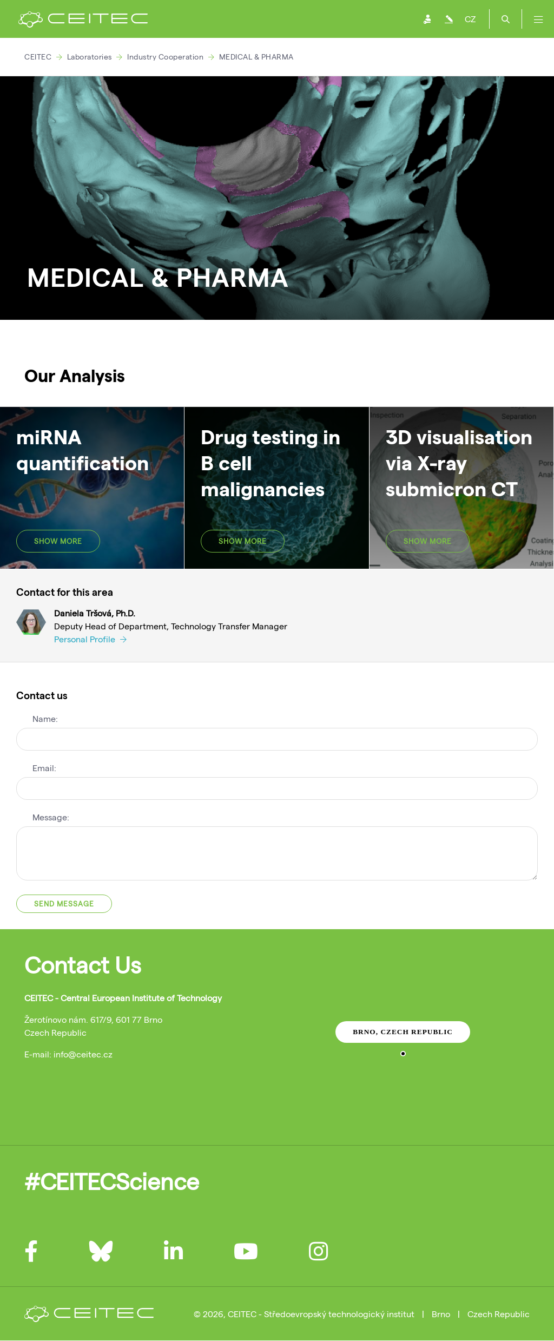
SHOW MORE (58, 541)
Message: (50, 817)
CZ (470, 19)
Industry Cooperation (165, 56)
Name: (45, 718)
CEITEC (37, 56)
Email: (44, 767)
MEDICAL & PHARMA (256, 56)
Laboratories (89, 56)
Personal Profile (90, 639)
